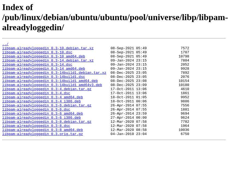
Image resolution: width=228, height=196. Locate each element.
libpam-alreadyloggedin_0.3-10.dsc (37, 54)
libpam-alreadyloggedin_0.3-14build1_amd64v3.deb (52, 93)
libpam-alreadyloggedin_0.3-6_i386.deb (41, 132)
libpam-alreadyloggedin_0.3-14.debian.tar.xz (47, 64)
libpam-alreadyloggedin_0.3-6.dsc (36, 123)
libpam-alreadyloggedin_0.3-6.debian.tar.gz (47, 118)
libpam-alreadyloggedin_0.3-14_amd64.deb (43, 74)
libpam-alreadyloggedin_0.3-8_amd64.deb (42, 147)
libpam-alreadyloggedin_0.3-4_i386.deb (41, 113)
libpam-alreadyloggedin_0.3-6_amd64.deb (42, 127)
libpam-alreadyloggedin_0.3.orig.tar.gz (42, 152)
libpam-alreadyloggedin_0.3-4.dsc (36, 103)
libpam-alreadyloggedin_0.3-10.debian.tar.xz (47, 49)
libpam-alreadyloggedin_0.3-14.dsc (37, 69)
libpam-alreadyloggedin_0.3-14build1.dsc (43, 83)
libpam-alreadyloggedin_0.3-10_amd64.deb (43, 59)
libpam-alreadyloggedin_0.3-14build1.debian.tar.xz (54, 78)
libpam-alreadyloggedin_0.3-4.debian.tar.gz (47, 98)
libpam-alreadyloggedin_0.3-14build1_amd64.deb (50, 88)
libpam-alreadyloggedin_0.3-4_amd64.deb (42, 108)
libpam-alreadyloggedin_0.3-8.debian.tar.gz (47, 137)
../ (5, 44)
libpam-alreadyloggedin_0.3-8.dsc (36, 142)
